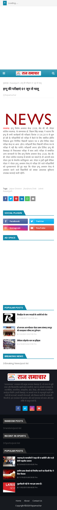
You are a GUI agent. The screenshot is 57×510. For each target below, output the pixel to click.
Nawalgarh (14, 83)
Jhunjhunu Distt (30, 188)
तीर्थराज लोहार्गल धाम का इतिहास (28, 340)
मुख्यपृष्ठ (5, 83)
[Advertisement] (28, 37)
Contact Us (37, 500)
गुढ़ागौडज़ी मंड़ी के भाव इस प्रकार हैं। (29, 483)
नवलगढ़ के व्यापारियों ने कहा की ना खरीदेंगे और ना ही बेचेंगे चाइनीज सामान (35, 459)
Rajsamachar (10, 95)
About (26, 500)
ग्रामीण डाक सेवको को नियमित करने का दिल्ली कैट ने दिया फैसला (35, 472)
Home (18, 500)
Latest (40, 188)
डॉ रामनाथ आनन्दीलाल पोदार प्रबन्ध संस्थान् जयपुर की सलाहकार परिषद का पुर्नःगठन (34, 329)
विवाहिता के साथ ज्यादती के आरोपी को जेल (32, 314)
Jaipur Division (15, 188)
